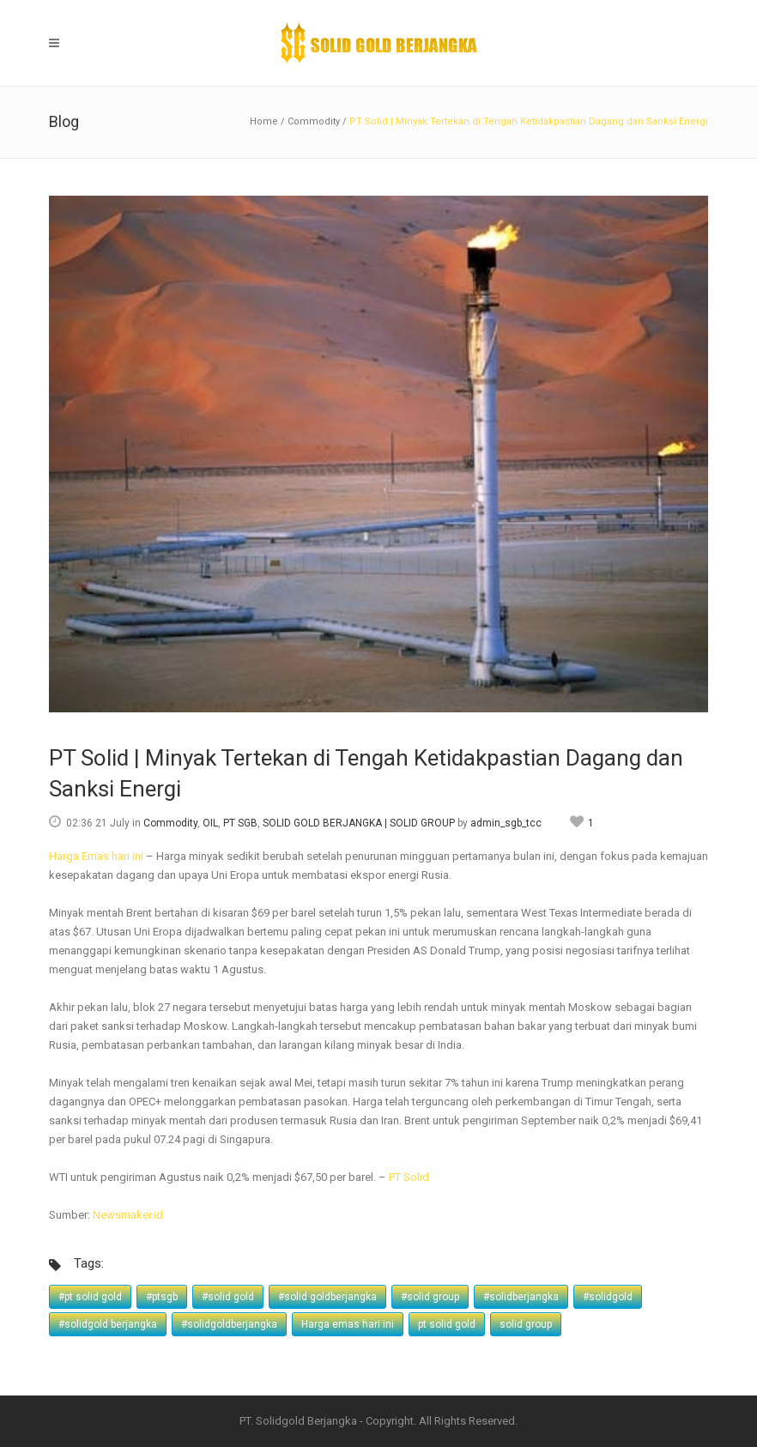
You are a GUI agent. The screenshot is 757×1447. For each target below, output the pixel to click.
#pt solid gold (90, 1297)
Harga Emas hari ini (96, 856)
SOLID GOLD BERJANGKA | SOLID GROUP (359, 823)
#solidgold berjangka (107, 1324)
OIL (210, 823)
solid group (526, 1324)
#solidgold (608, 1297)
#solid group (430, 1297)
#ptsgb (162, 1297)
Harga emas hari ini (347, 1324)
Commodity (314, 121)
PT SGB (240, 823)
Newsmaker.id (128, 1214)
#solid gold (228, 1297)
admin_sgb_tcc (506, 823)
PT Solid (409, 1177)
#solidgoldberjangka (229, 1324)
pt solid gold (446, 1324)
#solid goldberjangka (327, 1297)
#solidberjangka (521, 1297)
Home (264, 121)
